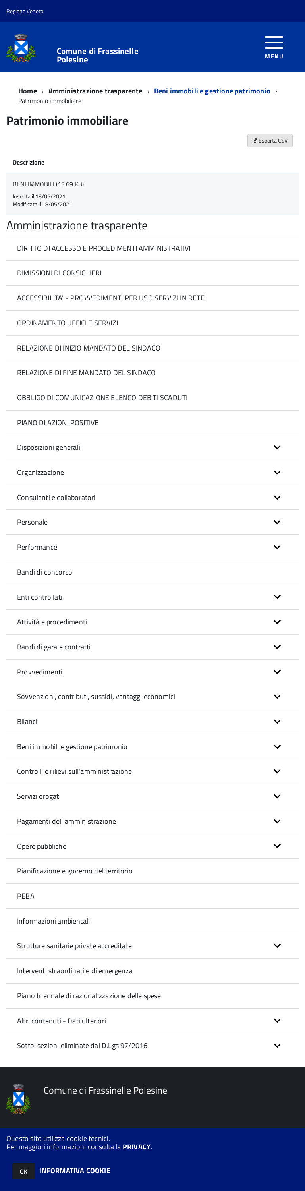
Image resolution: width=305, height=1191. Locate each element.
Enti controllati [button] (39, 597)
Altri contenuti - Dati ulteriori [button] (61, 1020)
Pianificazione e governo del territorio (75, 871)
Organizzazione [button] (40, 472)
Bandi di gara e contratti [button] (54, 646)
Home (27, 90)
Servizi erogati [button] (39, 796)
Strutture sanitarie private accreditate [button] (74, 945)
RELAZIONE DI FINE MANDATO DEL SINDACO (86, 372)
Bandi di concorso (44, 572)
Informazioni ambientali (53, 921)
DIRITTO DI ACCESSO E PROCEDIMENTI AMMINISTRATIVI (104, 248)
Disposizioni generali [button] (48, 447)
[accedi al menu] (274, 46)
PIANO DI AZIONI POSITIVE (57, 422)
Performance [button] (37, 547)
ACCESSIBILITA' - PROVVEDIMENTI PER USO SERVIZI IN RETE (111, 297)
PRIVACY (137, 1146)
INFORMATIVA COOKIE (75, 1170)
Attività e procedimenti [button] (52, 621)
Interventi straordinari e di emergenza (75, 970)
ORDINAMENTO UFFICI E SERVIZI (67, 323)
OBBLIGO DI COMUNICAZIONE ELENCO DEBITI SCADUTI (102, 397)
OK (23, 1171)
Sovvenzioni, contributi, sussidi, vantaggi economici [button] (96, 696)
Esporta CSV (270, 140)
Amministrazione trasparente (95, 90)
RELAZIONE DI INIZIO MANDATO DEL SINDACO (88, 348)
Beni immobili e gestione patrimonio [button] (72, 746)
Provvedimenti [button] (39, 671)
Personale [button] (32, 522)
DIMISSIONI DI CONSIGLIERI (59, 272)
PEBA (26, 896)
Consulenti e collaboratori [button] (56, 497)
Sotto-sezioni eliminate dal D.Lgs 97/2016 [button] (82, 1045)
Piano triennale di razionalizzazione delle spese (89, 995)
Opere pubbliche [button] (41, 846)
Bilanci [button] (27, 721)
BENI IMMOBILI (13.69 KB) (48, 184)
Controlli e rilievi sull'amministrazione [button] (74, 771)
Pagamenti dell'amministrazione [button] (66, 821)
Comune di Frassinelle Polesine (98, 55)
